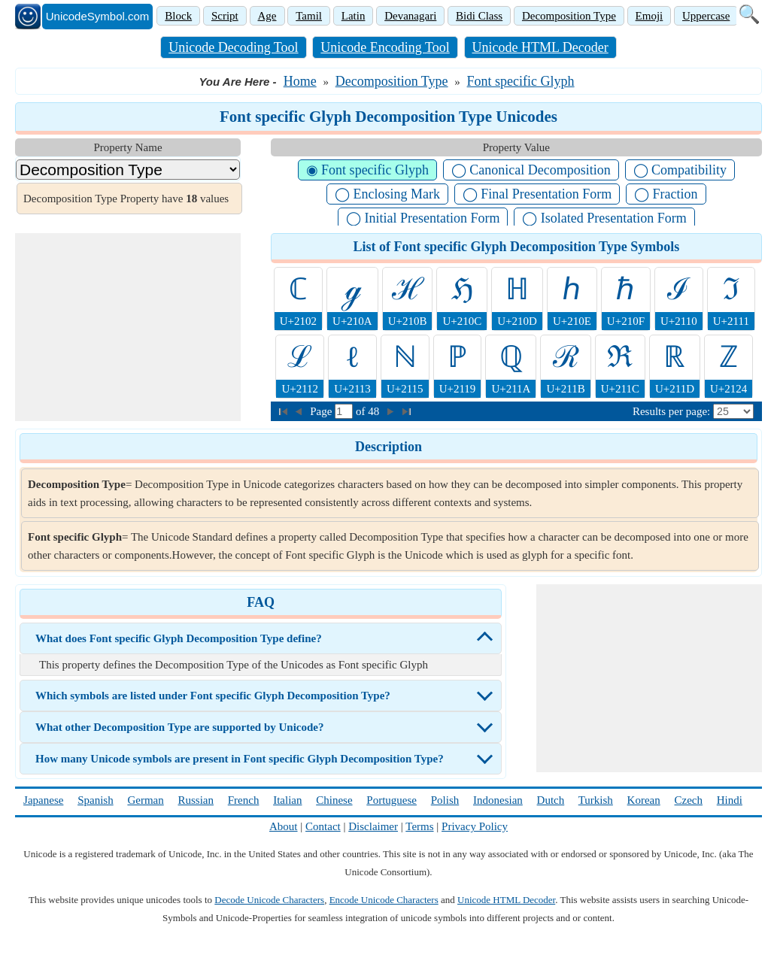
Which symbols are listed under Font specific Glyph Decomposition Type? (212, 696)
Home (300, 81)
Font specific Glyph (521, 81)
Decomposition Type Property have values (126, 198)
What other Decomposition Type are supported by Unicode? (179, 727)
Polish (445, 800)
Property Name (127, 147)
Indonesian (498, 800)
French (244, 800)
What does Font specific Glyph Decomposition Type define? (178, 638)
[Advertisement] (128, 327)
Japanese (43, 800)
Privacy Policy (475, 826)
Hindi (729, 800)
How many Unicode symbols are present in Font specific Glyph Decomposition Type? (239, 759)
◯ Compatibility (680, 169)
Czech (689, 800)
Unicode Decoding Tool (233, 47)
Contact (323, 826)
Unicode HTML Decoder (540, 47)
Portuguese (391, 800)
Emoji (649, 16)
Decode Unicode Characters (269, 899)
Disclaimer (373, 826)
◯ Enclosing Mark (387, 194)
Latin (353, 16)
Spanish (95, 800)
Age (267, 16)
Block (178, 16)
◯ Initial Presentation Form (422, 218)
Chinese (334, 800)
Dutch (551, 800)
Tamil (309, 16)
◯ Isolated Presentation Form (604, 218)
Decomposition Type (569, 16)
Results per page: (671, 411)
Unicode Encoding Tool (384, 47)
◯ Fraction (666, 194)
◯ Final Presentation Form (537, 194)
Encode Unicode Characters (384, 899)
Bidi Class (479, 16)
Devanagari (410, 16)
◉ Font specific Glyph (367, 169)
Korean (643, 800)
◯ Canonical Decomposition (531, 169)
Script (224, 16)
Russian (196, 800)
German (145, 800)
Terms (419, 826)
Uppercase (706, 16)
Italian (287, 800)
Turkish (595, 800)
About (283, 826)
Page (322, 411)
